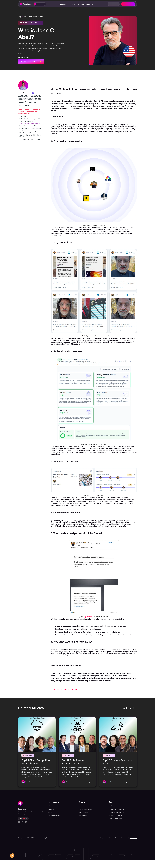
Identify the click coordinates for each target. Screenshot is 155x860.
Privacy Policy (83, 812)
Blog (19, 17)
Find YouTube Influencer (117, 806)
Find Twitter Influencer (116, 812)
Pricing (72, 4)
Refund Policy (83, 815)
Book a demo (113, 4)
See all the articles (128, 708)
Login (104, 4)
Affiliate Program (54, 815)
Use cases (80, 4)
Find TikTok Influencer (116, 809)
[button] (40, 4)
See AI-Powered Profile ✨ (31, 61)
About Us (51, 809)
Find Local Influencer (116, 819)
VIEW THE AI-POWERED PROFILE (64, 690)
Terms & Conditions (85, 809)
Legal (80, 806)
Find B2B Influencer (115, 815)
